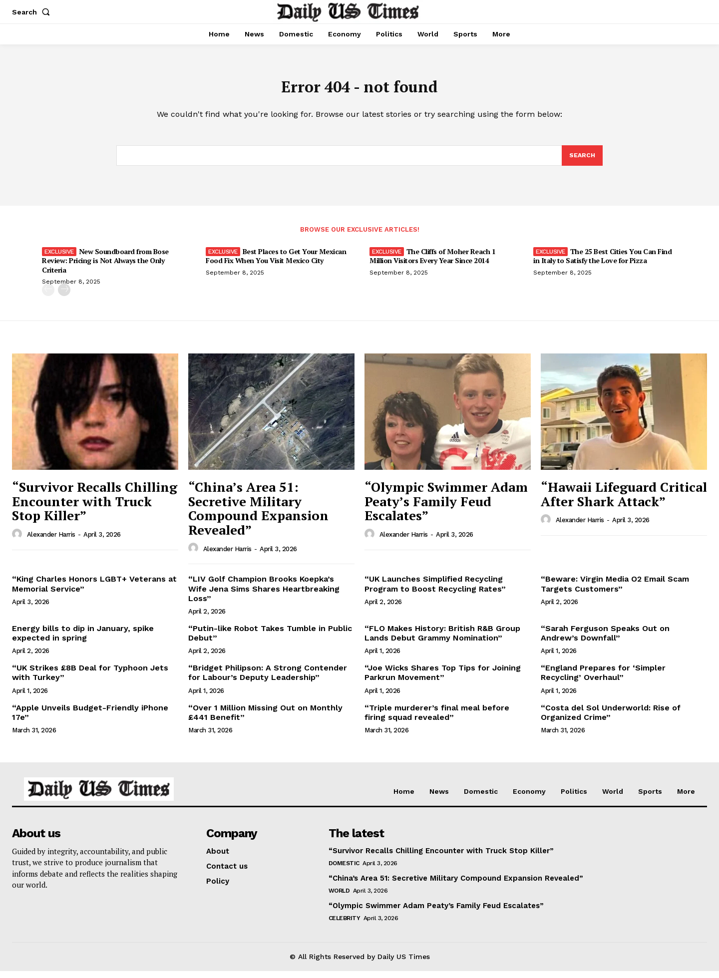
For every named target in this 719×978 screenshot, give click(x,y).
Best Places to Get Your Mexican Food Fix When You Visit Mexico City (276, 263)
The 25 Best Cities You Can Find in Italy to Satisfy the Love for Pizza (602, 263)
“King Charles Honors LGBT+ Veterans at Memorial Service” (94, 591)
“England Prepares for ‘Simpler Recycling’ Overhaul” (603, 679)
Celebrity (344, 925)
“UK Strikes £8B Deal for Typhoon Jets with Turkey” (90, 679)
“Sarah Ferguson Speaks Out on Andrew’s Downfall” (605, 640)
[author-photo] (18, 541)
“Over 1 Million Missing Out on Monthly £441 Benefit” (265, 719)
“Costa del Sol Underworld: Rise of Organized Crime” (611, 719)
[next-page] (64, 297)
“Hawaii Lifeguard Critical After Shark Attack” (624, 501)
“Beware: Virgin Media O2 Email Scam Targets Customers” (615, 591)
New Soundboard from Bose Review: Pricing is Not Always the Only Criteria (105, 268)
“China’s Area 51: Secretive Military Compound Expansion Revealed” (258, 515)
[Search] (582, 161)
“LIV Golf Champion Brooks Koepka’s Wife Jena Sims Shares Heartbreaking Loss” (264, 596)
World (339, 897)
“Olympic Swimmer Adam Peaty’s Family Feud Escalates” (446, 508)
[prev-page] (48, 297)
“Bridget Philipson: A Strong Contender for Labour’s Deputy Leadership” (267, 679)
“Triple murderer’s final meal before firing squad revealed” (436, 719)
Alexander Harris (51, 541)
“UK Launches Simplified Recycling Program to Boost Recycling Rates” (435, 591)
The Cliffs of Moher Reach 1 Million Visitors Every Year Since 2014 (432, 263)
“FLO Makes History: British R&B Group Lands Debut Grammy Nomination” (442, 640)
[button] (33, 11)
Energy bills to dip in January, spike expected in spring (83, 640)
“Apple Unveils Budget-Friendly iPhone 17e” (90, 719)
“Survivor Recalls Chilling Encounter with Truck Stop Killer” (94, 508)
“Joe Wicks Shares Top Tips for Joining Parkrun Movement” (442, 679)
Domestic (344, 870)
